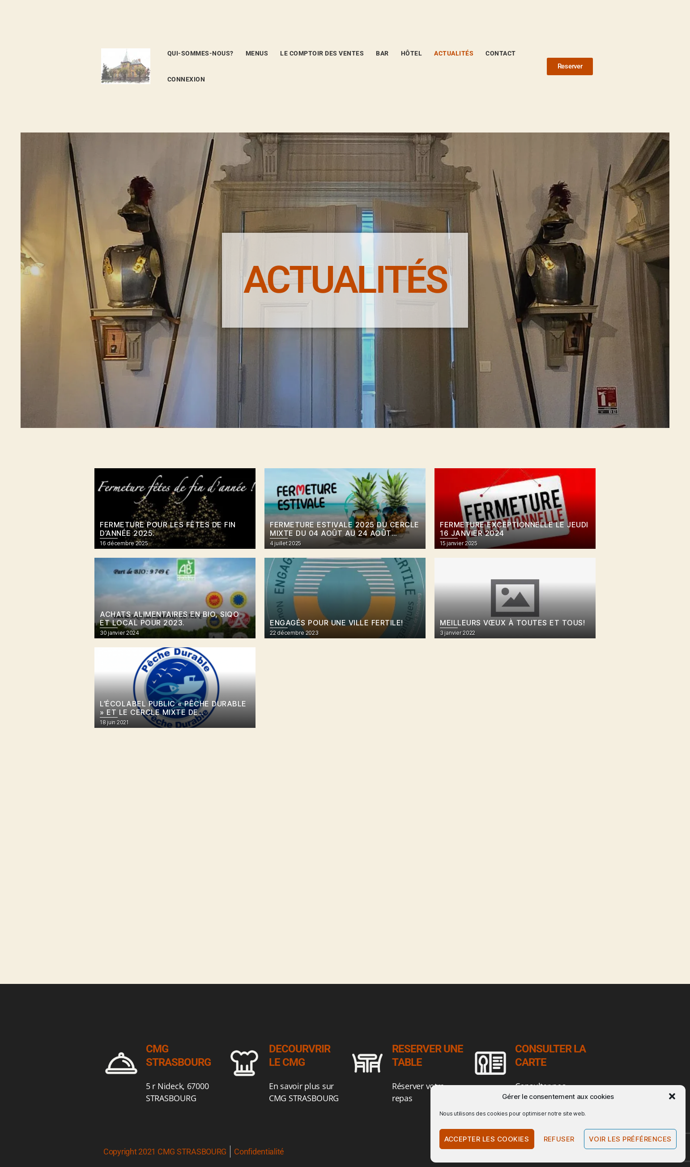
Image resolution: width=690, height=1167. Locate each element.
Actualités (453, 53)
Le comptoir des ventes (322, 53)
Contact (501, 53)
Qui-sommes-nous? (200, 53)
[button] (672, 1096)
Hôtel (411, 53)
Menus (257, 53)
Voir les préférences (630, 1139)
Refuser (559, 1139)
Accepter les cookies (486, 1139)
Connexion (186, 79)
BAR (382, 53)
